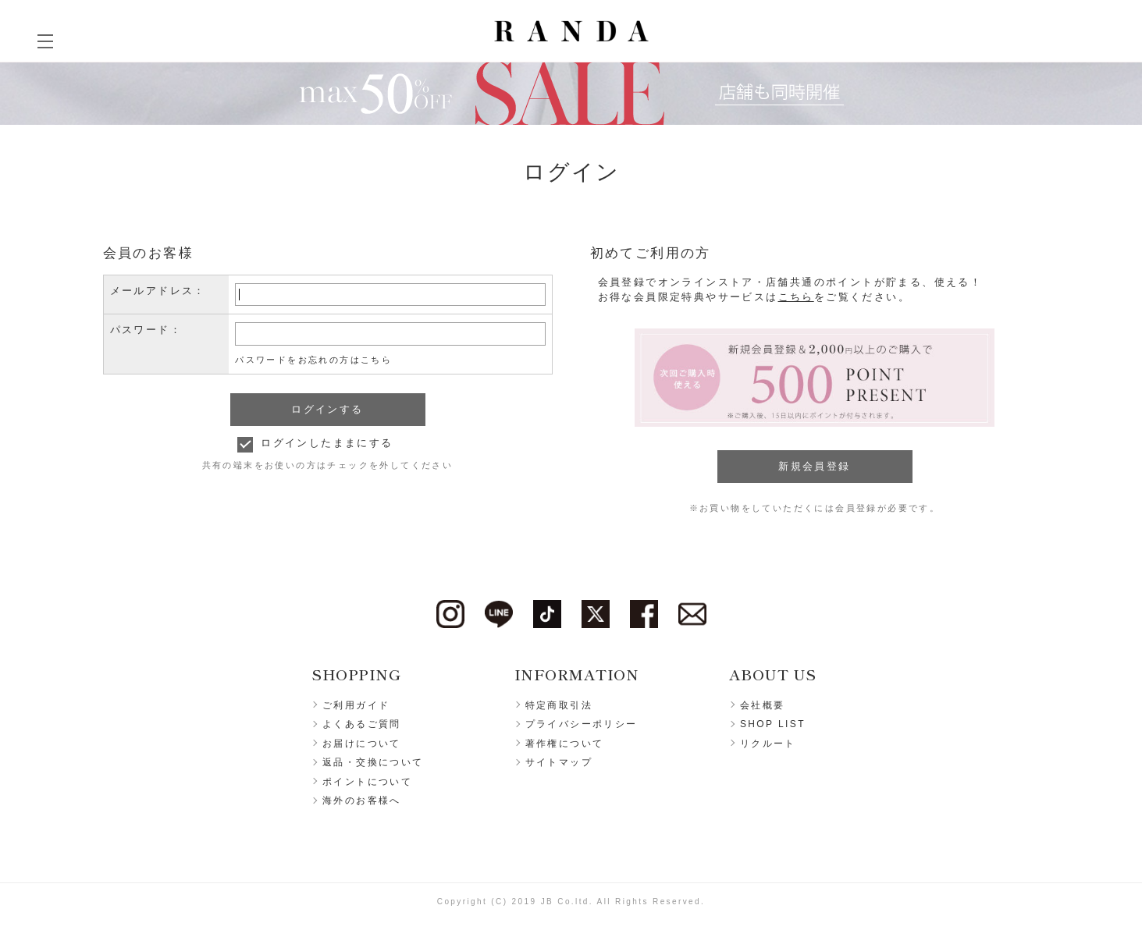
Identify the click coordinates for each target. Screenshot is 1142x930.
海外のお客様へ (361, 800)
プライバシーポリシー (581, 724)
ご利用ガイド (356, 705)
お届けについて (361, 743)
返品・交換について (373, 762)
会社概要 (762, 705)
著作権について (564, 743)
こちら (796, 297)
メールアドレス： (158, 290)
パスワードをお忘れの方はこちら (313, 359)
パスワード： (146, 329)
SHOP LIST (773, 724)
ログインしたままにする (327, 443)
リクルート (768, 743)
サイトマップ (558, 762)
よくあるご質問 (361, 724)
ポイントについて (367, 781)
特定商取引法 (558, 705)
